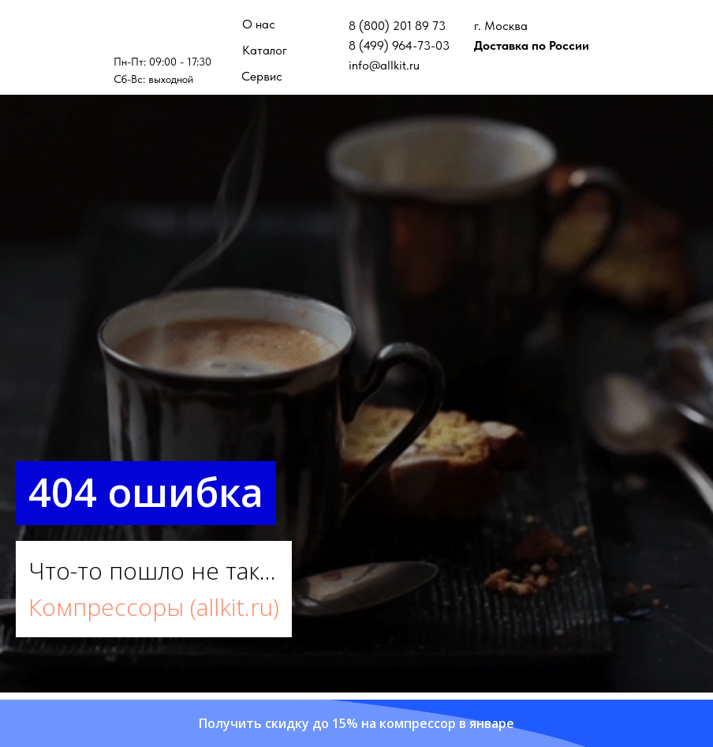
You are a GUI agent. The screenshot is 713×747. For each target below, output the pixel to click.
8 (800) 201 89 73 (397, 25)
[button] (356, 723)
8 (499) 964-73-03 (399, 45)
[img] (163, 31)
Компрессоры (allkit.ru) (153, 607)
